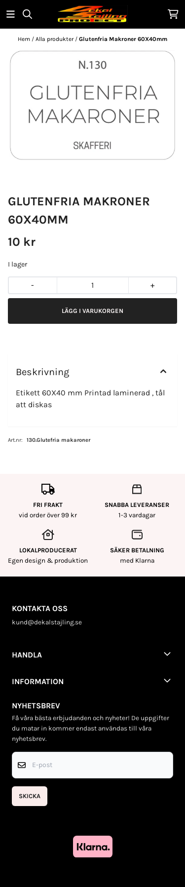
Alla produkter (55, 39)
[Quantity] (92, 285)
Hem (25, 39)
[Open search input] (27, 14)
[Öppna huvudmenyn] (10, 14)
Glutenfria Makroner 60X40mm (123, 39)
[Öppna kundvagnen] (173, 14)
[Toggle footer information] (169, 653)
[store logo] (92, 14)
